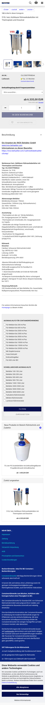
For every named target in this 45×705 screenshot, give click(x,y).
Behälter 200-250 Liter (13, 374)
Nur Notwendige (22, 694)
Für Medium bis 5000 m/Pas (15, 339)
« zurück (14, 9)
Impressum (6, 534)
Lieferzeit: (6, 79)
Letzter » (30, 9)
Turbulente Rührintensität (14, 395)
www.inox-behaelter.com (12, 145)
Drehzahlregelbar (11, 357)
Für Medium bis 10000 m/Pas (16, 342)
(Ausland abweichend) (27, 81)
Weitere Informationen (22, 700)
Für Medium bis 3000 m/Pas (15, 336)
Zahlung (5, 539)
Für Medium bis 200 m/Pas (15, 325)
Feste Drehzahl (10, 354)
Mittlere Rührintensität (13, 398)
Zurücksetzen (22, 414)
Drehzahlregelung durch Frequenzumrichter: (18, 88)
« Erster (6, 9)
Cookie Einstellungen (9, 560)
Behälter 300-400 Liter (13, 377)
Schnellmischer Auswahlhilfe (17, 367)
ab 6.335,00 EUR (22, 518)
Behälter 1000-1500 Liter (14, 383)
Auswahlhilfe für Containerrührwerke (21, 321)
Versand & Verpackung (10, 547)
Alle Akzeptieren (22, 687)
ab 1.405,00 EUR (22, 473)
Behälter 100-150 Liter (13, 371)
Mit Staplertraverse (12, 351)
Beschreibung (8, 135)
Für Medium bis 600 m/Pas (15, 327)
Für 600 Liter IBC (11, 360)
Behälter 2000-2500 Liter (14, 386)
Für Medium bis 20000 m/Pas (16, 348)
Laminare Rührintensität (14, 401)
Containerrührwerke (9, 576)
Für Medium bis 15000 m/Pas (16, 345)
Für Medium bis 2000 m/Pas (15, 330)
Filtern (22, 409)
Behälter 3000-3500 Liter (14, 389)
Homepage (6, 307)
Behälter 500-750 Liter (13, 380)
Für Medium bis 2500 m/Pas (15, 333)
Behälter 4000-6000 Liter (14, 392)
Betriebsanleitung (8, 543)
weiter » (22, 9)
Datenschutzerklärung (9, 682)
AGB (3, 551)
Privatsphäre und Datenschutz (13, 556)
